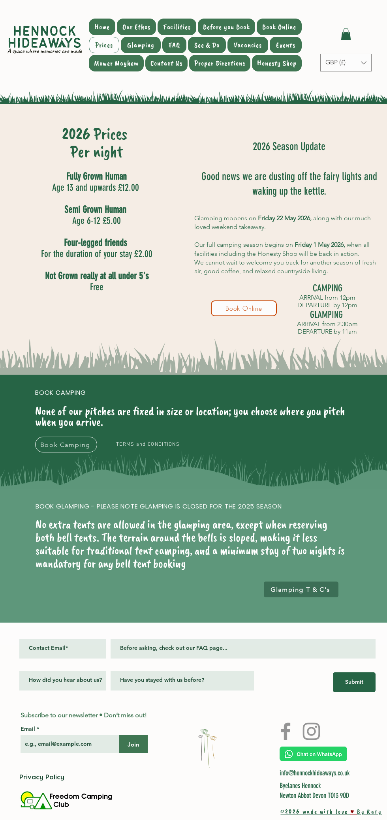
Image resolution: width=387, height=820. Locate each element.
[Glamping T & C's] (301, 589)
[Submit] (354, 682)
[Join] (133, 744)
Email (29, 729)
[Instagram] (311, 731)
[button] (346, 34)
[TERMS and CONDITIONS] (148, 444)
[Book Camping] (66, 444)
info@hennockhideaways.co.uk (314, 773)
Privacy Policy (41, 777)
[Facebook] (285, 731)
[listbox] (346, 62)
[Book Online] (244, 308)
